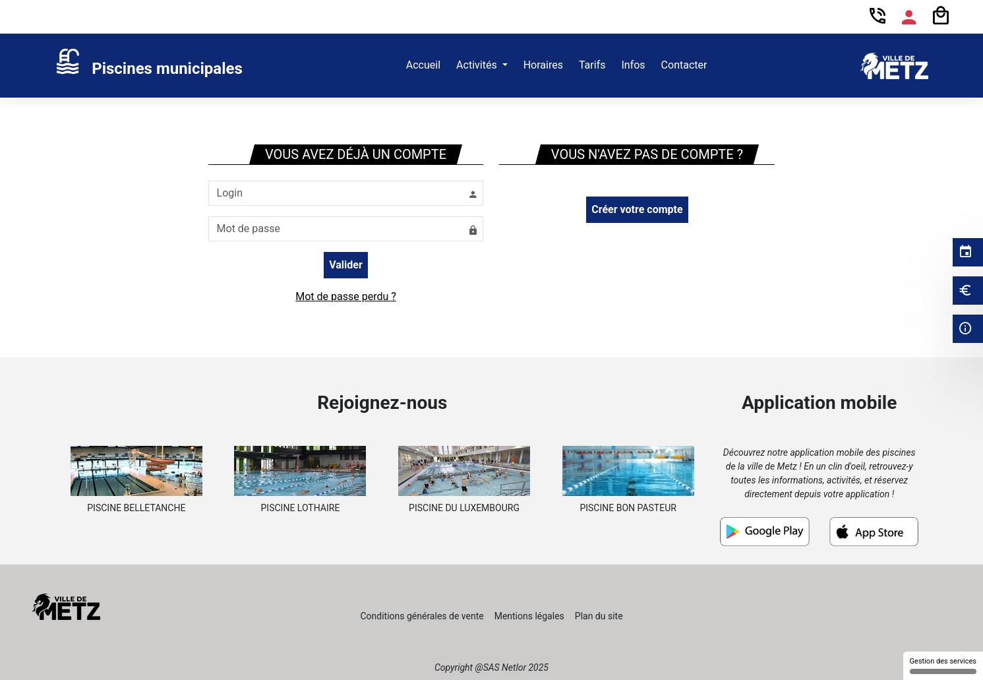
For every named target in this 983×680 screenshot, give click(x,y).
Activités (478, 65)
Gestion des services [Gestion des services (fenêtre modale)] (943, 665)
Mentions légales (529, 616)
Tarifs (592, 65)
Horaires (543, 65)
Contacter (684, 65)
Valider (346, 265)
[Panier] (940, 16)
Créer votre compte (636, 209)
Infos (633, 65)
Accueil (423, 65)
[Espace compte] (909, 17)
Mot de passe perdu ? (345, 296)
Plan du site (599, 616)
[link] (149, 66)
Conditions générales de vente (421, 616)
